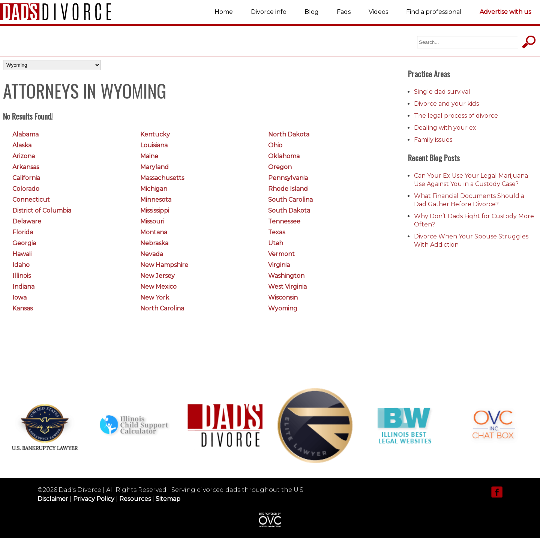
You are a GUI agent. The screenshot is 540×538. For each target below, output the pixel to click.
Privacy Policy (93, 498)
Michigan (153, 188)
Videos (378, 11)
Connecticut (31, 199)
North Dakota (288, 134)
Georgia (24, 243)
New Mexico (158, 286)
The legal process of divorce (456, 115)
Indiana (23, 286)
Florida (22, 232)
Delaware (26, 221)
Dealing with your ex (445, 127)
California (26, 177)
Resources (135, 498)
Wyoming (282, 308)
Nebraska (154, 243)
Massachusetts (162, 177)
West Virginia (287, 286)
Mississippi (154, 210)
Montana (153, 232)
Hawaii (22, 254)
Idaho (21, 264)
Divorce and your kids (446, 103)
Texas (276, 232)
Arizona (23, 156)
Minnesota (155, 199)
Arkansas (25, 167)
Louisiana (154, 145)
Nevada (151, 254)
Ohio (275, 145)
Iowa (19, 297)
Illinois (21, 275)
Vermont (281, 254)
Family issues (433, 139)
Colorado (25, 188)
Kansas (22, 308)
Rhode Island (288, 188)
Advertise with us (505, 11)
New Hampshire (164, 264)
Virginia (279, 264)
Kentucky (155, 134)
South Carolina (290, 199)
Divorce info (268, 11)
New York (154, 297)
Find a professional (434, 11)
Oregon (280, 167)
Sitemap (168, 498)
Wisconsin (283, 297)
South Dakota (289, 210)
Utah (275, 243)
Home (223, 11)
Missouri (152, 221)
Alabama (25, 134)
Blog (311, 11)
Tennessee (284, 221)
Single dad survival (442, 91)
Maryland (154, 167)
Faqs (344, 11)
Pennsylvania (288, 177)
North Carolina (162, 308)
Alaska (22, 145)
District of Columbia (41, 210)
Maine (149, 156)
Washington (286, 275)
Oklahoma (284, 156)
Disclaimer (53, 498)
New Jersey (157, 275)
